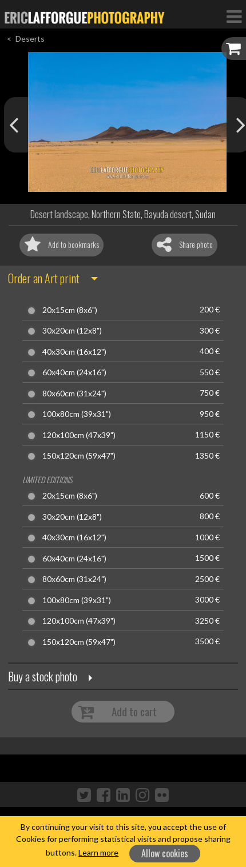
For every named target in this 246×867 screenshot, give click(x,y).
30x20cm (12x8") (72, 330)
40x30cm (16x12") (74, 351)
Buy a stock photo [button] (42, 676)
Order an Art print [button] (44, 278)
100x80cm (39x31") (76, 414)
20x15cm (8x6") (69, 310)
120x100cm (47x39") (79, 435)
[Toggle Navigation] (234, 16)
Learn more (98, 852)
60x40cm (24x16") (74, 372)
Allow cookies (164, 853)
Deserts (30, 38)
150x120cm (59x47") (79, 455)
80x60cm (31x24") (74, 393)
